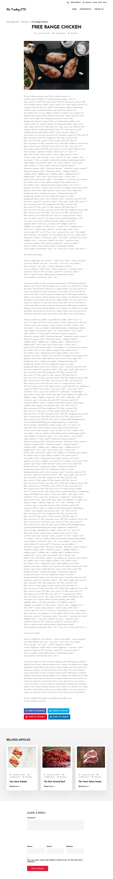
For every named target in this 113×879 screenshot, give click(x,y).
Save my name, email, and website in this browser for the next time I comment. (55, 861)
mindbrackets (60, 33)
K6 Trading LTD (16, 9)
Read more (14, 786)
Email (49, 846)
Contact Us (98, 9)
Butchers (74, 33)
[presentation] (43, 837)
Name (30, 846)
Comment (31, 818)
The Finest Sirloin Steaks (90, 782)
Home (74, 9)
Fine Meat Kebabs (18, 782)
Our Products (85, 9)
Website (69, 846)
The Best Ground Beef (54, 782)
